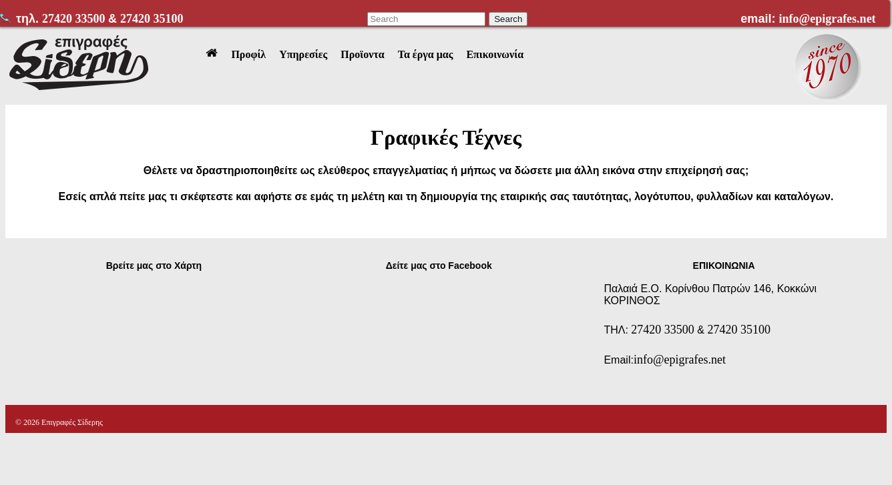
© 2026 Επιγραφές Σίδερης (59, 422)
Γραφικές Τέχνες (446, 137)
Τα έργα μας (425, 54)
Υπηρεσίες (303, 54)
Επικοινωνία (494, 54)
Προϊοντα (362, 54)
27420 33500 (75, 18)
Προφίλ (248, 54)
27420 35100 (152, 18)
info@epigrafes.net (826, 18)
